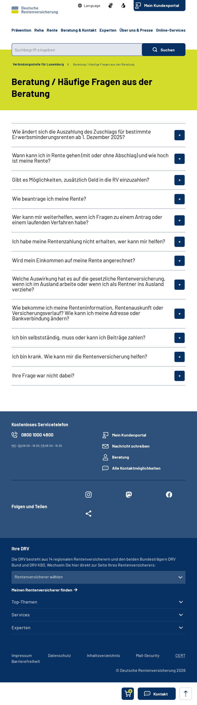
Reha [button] (39, 29)
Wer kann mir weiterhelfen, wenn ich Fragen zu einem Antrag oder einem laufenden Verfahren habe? (87, 219)
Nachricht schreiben (131, 445)
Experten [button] (108, 29)
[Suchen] (163, 49)
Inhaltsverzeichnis (103, 655)
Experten (21, 627)
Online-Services (170, 29)
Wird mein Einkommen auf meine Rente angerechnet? (73, 260)
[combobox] (77, 49)
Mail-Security (147, 655)
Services (21, 614)
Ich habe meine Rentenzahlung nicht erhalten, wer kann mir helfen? (88, 241)
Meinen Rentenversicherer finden (42, 589)
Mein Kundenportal (161, 5)
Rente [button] (52, 29)
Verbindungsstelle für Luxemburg (38, 64)
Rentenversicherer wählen (39, 576)
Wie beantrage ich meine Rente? (49, 198)
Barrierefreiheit (26, 661)
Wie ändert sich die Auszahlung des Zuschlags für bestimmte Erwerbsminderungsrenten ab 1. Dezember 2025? (81, 134)
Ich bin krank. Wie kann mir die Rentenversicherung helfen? (79, 356)
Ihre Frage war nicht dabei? (43, 375)
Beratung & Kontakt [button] (78, 29)
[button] (89, 6)
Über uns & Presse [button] (136, 29)
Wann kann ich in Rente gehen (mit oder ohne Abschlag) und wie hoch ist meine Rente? (90, 157)
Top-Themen (24, 601)
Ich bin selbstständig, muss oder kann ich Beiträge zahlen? (78, 337)
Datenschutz (59, 655)
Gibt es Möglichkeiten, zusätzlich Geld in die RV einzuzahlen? (80, 179)
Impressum (22, 655)
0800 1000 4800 (37, 435)
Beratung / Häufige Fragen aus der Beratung (103, 64)
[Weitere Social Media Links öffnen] (88, 514)
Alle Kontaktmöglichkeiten (136, 468)
